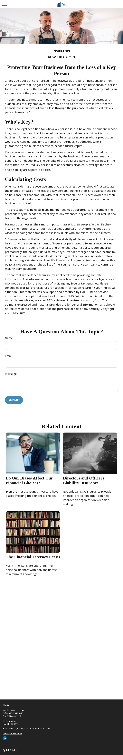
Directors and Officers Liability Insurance (83, 480)
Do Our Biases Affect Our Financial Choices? (29, 480)
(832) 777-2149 (17, 710)
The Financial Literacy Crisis (33, 557)
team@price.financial (12, 733)
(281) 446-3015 (16, 713)
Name (9, 338)
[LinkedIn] (5, 738)
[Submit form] (14, 400)
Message (11, 374)
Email (8, 356)
